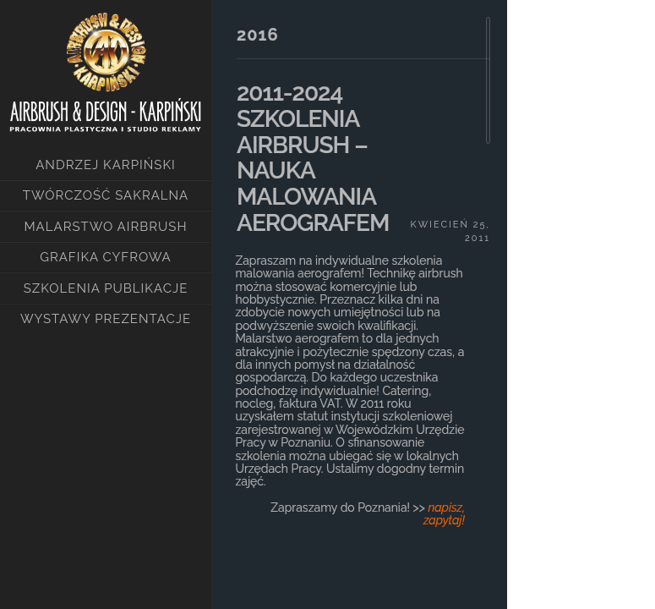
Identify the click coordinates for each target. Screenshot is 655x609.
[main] (359, 287)
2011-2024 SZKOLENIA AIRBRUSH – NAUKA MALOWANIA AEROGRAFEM (313, 158)
